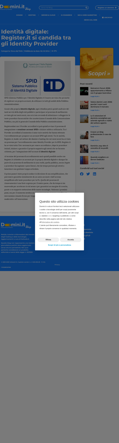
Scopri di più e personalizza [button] (59, 245)
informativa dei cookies (50, 222)
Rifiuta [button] (48, 240)
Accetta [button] (70, 240)
